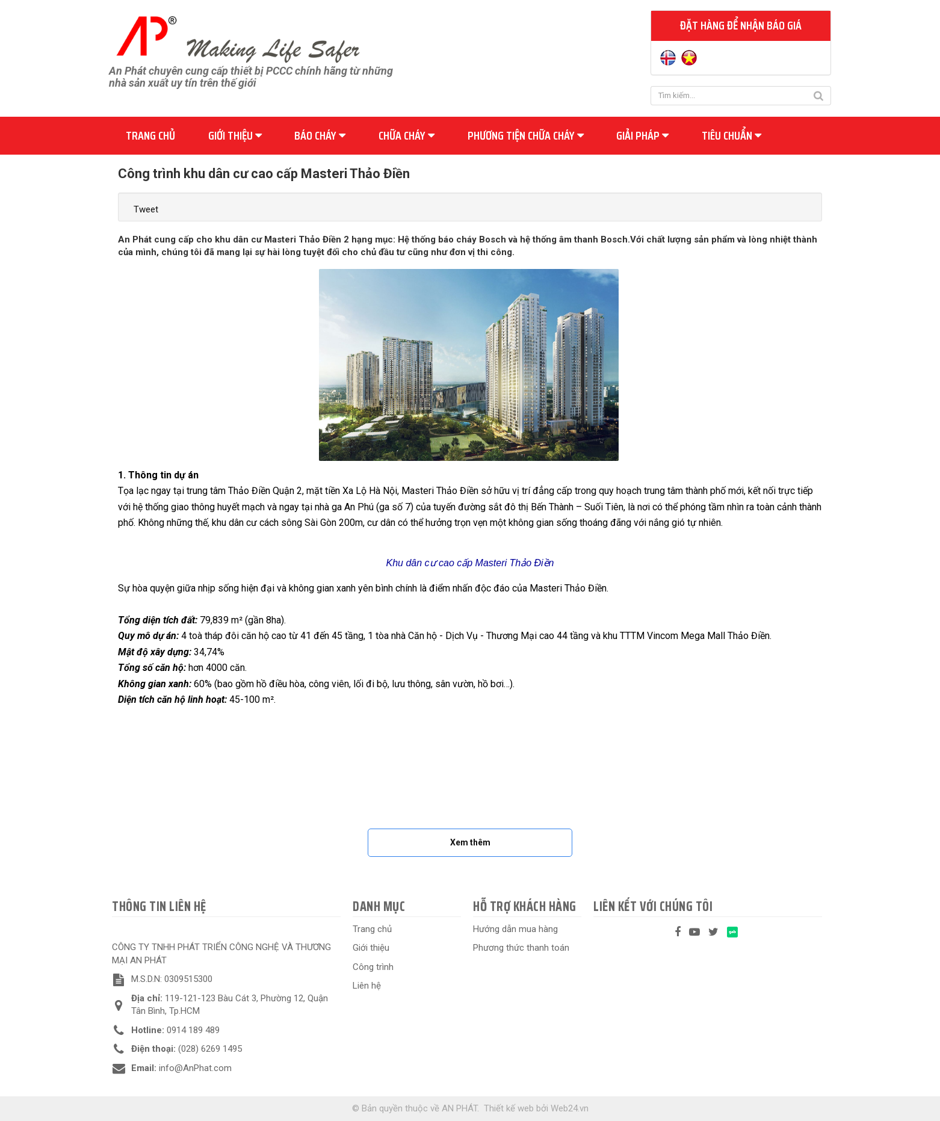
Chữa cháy (406, 135)
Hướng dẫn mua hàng (515, 929)
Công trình (373, 967)
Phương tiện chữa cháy (526, 135)
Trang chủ (150, 135)
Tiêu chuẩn (731, 135)
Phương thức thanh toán (521, 947)
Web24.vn (570, 1108)
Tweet (146, 209)
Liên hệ (367, 985)
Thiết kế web (509, 1108)
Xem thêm (470, 842)
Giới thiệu (235, 135)
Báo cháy (319, 135)
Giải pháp (642, 135)
